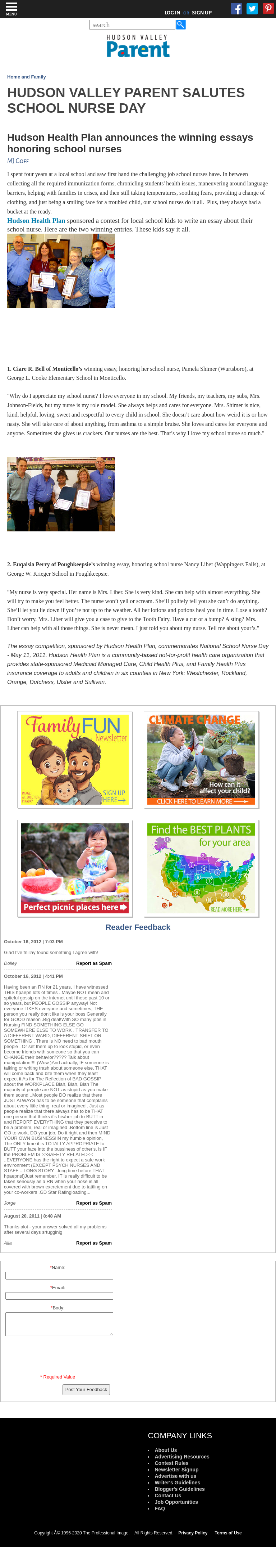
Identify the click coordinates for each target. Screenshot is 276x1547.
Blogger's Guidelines (179, 1489)
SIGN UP (202, 12)
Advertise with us (175, 1476)
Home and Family (26, 77)
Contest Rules (171, 1463)
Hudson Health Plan (37, 220)
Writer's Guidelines (177, 1482)
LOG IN (173, 12)
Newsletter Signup (176, 1469)
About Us (166, 1450)
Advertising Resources (182, 1457)
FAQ (160, 1508)
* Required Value (57, 1377)
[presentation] (59, 1357)
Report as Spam (94, 963)
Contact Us (168, 1495)
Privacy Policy (192, 1532)
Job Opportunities (176, 1502)
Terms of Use (228, 1532)
